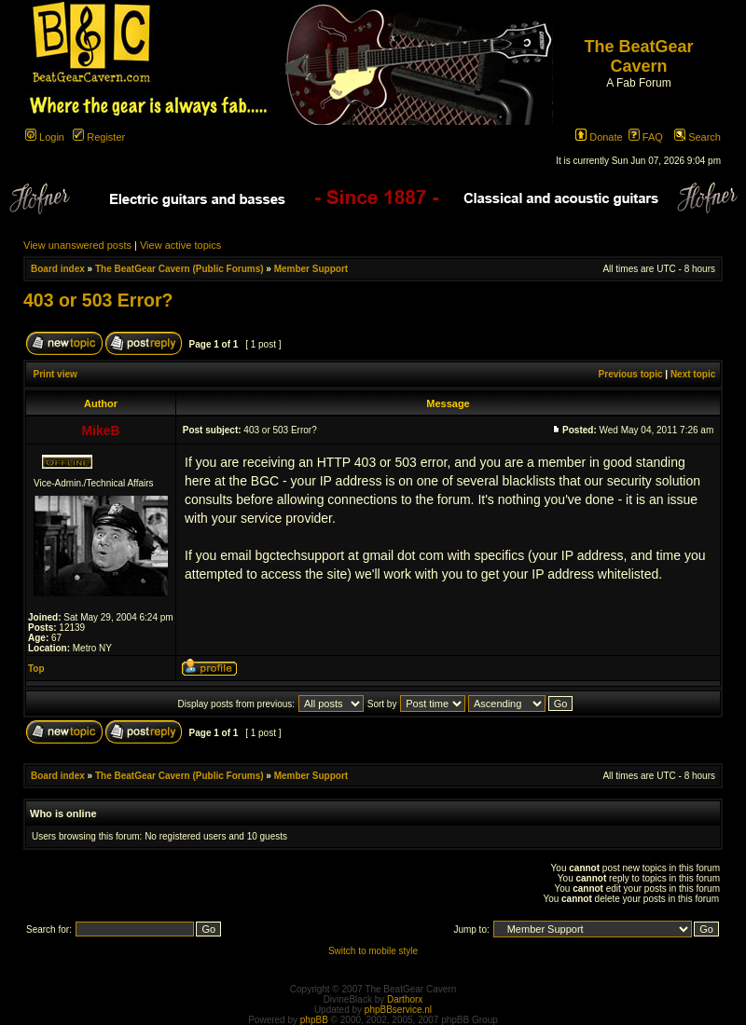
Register (99, 137)
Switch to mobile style (373, 951)
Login (44, 137)
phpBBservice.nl (398, 1009)
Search (697, 137)
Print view (55, 374)
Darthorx (404, 999)
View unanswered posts (77, 245)
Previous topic (631, 374)
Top (36, 668)
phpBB (314, 1020)
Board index (58, 269)
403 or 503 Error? (98, 300)
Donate (599, 137)
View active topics (180, 245)
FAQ (646, 137)
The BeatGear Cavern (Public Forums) (179, 269)
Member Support (311, 269)
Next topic (692, 374)
